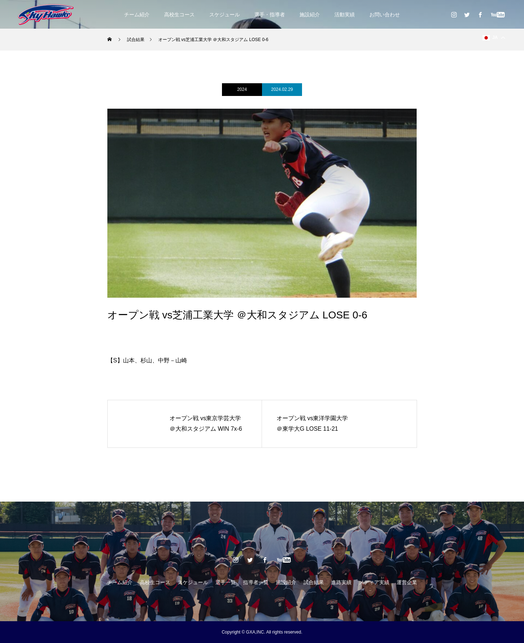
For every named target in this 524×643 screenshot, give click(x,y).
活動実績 (344, 14)
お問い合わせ (384, 14)
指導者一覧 (256, 582)
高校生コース (179, 14)
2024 (242, 89)
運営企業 (407, 582)
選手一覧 (225, 582)
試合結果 (313, 582)
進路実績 (341, 582)
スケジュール (224, 14)
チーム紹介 (137, 14)
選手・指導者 (269, 14)
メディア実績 (374, 582)
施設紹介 (309, 14)
